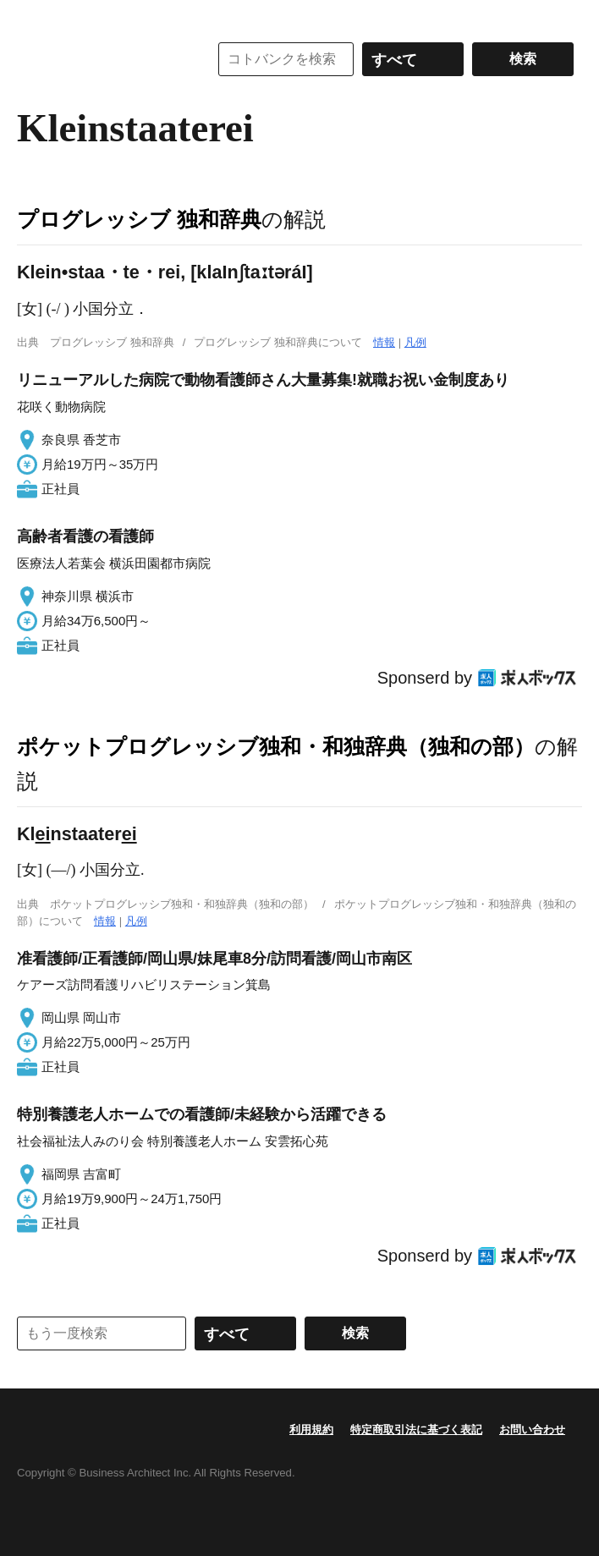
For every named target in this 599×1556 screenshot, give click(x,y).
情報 (384, 342)
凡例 (415, 342)
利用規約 (311, 1429)
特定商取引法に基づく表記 (416, 1429)
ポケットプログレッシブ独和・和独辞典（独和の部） (276, 746)
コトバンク (100, 59)
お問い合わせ (532, 1429)
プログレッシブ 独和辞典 (139, 219)
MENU (34, 17)
